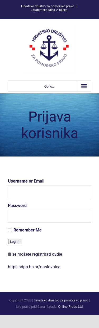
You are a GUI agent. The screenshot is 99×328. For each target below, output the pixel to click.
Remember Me (27, 230)
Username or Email (26, 181)
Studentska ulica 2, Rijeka (49, 10)
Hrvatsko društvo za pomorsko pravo (61, 300)
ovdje (57, 254)
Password (17, 205)
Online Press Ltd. (70, 307)
